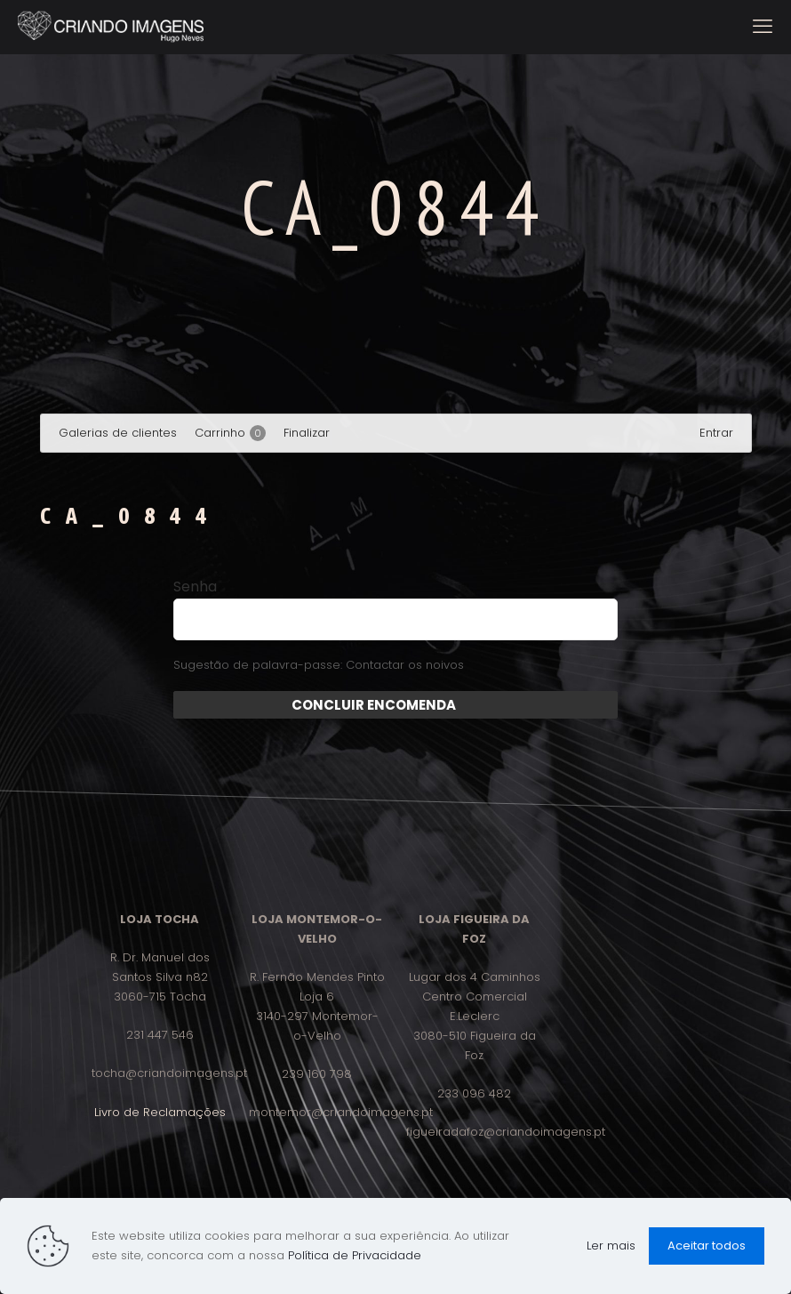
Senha (195, 587)
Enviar (477, 704)
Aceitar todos (706, 1245)
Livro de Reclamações (160, 1112)
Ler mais (611, 1245)
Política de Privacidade (354, 1255)
